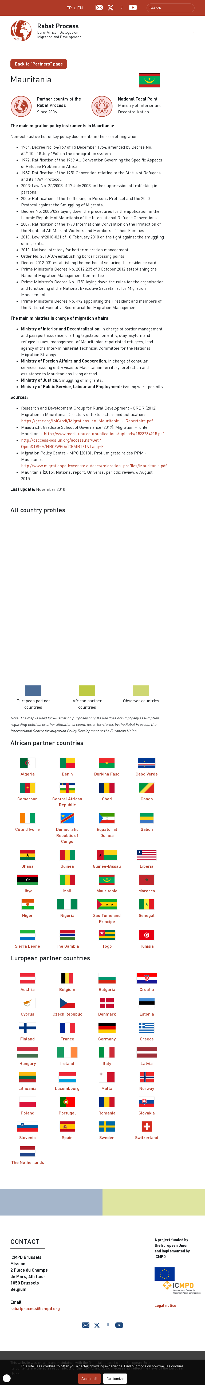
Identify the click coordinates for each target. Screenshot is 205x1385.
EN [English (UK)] (80, 7)
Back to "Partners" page (39, 63)
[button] (193, 31)
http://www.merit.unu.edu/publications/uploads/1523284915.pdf (104, 433)
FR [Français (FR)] (69, 7)
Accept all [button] (89, 1378)
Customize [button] (115, 1378)
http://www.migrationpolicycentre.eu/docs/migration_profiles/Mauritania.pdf (94, 465)
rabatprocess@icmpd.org (35, 1308)
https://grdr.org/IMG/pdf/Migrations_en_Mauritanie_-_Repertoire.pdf (87, 420)
